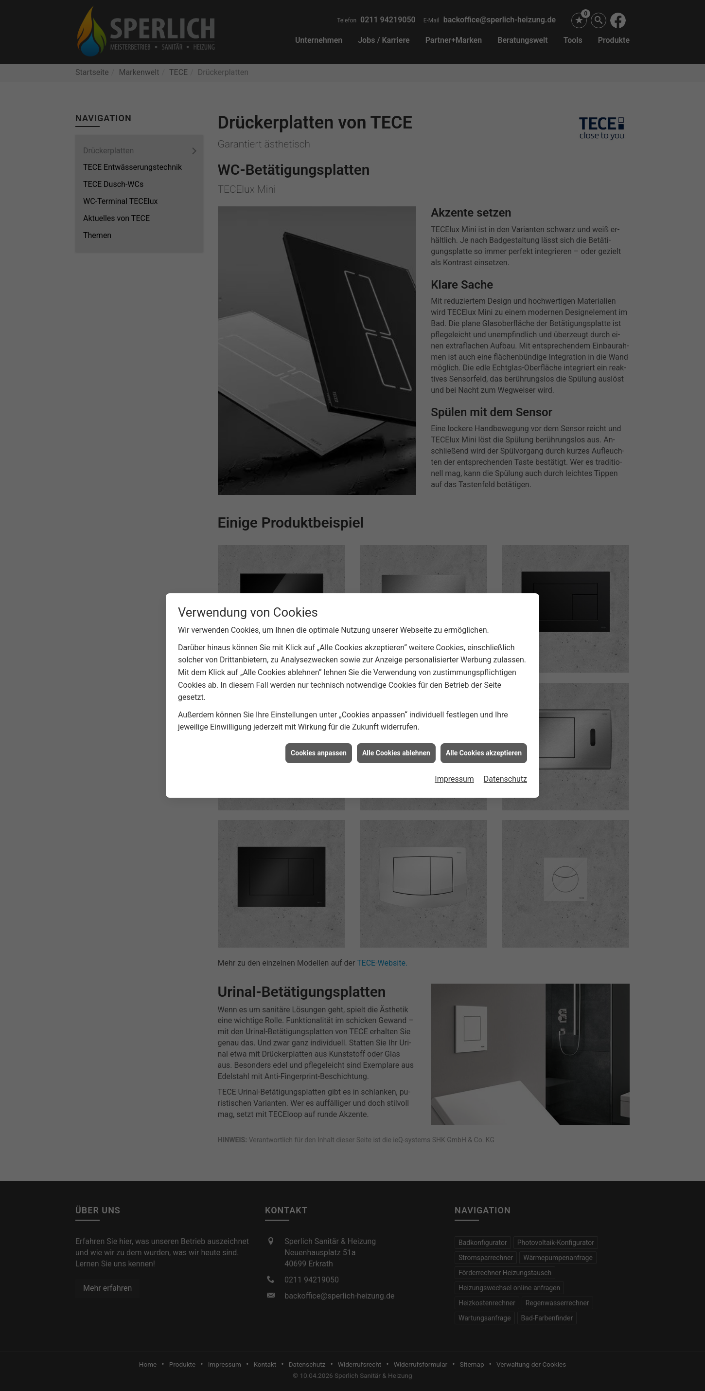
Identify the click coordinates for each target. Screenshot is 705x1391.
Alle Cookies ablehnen (396, 714)
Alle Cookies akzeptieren (484, 714)
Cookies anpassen (319, 714)
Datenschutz (505, 740)
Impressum (454, 740)
